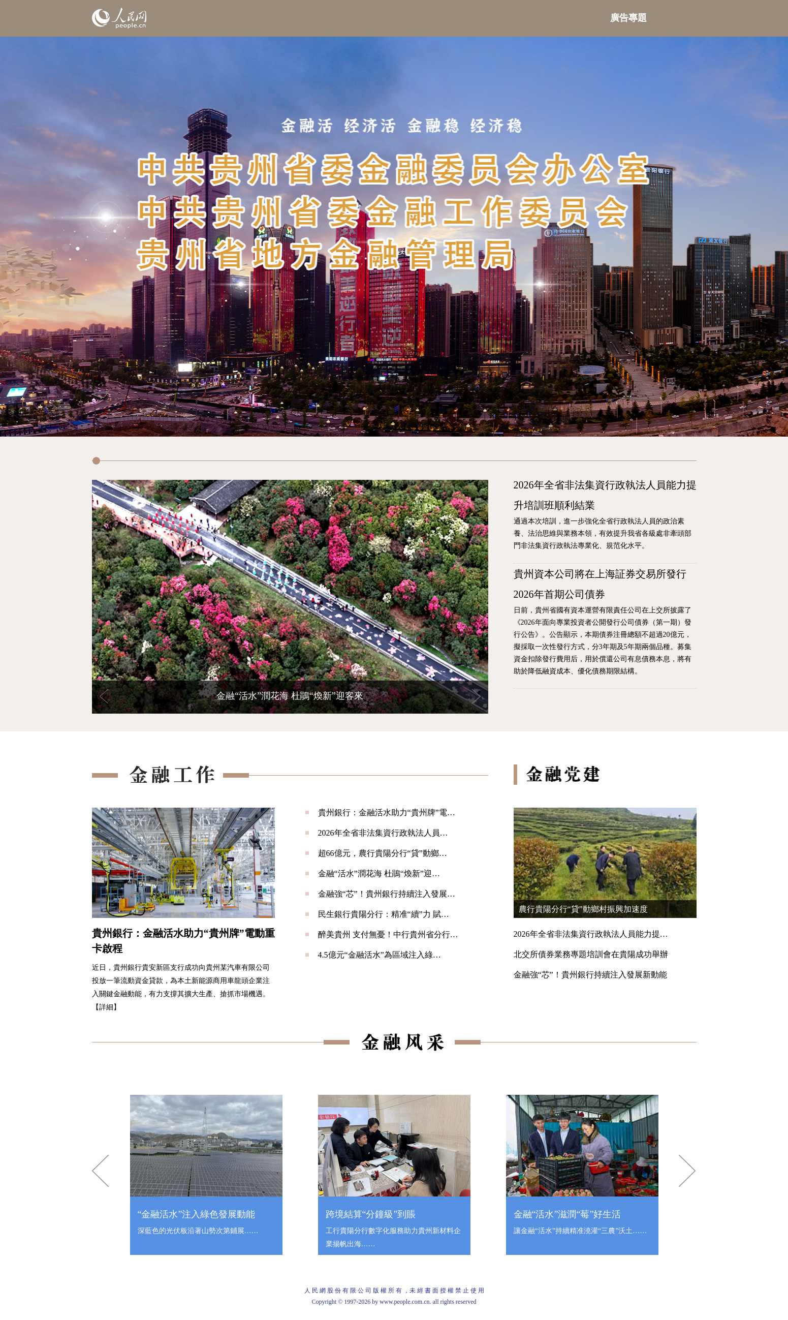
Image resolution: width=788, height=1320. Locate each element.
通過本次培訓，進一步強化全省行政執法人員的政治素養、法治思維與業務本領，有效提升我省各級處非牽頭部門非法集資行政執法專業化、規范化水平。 (602, 533)
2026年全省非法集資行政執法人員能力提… (591, 934)
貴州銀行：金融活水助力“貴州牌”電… (386, 812)
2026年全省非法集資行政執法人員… (383, 832)
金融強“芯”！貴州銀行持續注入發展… (386, 893)
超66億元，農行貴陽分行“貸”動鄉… (382, 853)
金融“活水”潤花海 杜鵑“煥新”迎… (379, 873)
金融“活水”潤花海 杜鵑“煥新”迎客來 (289, 696)
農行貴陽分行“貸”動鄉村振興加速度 (583, 909)
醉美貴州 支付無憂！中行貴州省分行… (388, 934)
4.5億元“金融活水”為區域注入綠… (379, 954)
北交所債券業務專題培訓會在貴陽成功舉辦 (591, 954)
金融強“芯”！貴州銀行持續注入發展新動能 (590, 974)
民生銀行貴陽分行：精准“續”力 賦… (383, 914)
